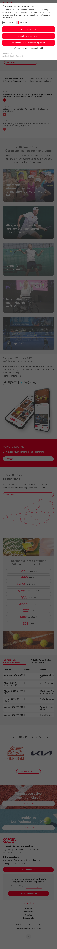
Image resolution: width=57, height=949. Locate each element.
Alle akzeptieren (28, 29)
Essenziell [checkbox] (10, 22)
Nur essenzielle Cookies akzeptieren (28, 42)
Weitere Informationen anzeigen (28, 48)
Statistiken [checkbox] (23, 22)
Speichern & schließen (28, 36)
